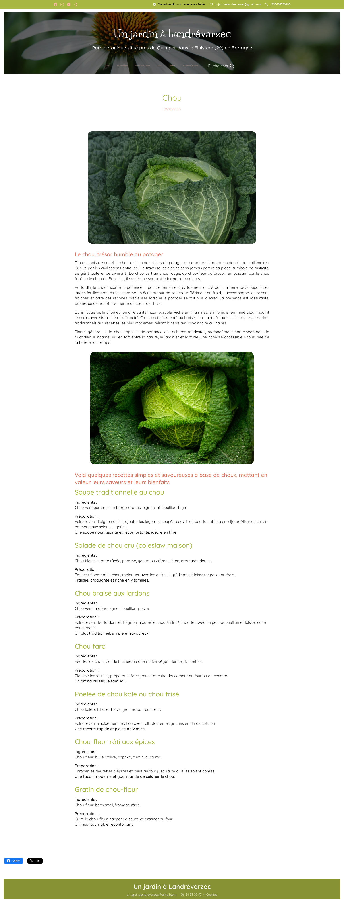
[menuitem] (135, 65)
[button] (192, 65)
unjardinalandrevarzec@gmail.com (238, 4)
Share (13, 861)
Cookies (211, 895)
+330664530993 (280, 4)
